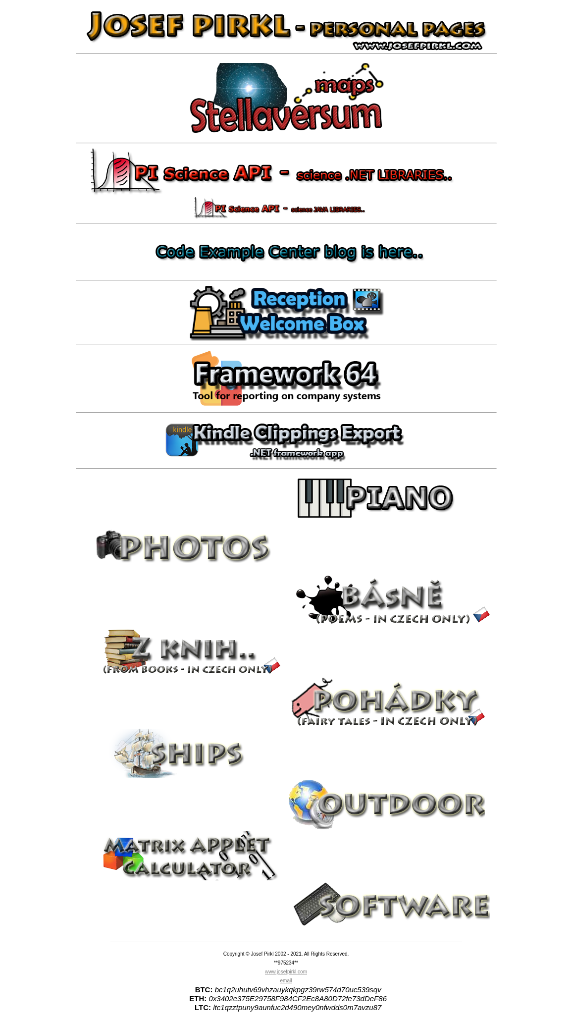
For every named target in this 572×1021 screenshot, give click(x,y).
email (286, 980)
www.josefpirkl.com (286, 971)
